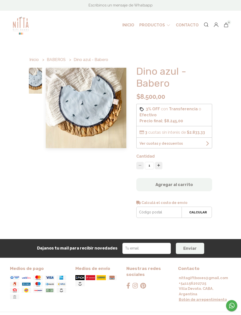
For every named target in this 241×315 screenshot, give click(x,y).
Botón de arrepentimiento (203, 299)
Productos (155, 25)
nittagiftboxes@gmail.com (203, 278)
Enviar (190, 248)
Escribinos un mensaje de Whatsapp (121, 5)
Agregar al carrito (174, 184)
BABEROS (57, 59)
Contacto (187, 25)
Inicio (128, 25)
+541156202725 (192, 283)
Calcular (198, 212)
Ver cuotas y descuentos (161, 143)
